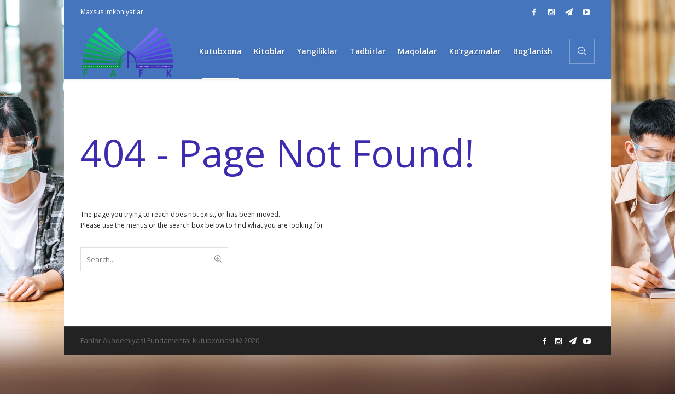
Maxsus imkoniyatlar (111, 11)
